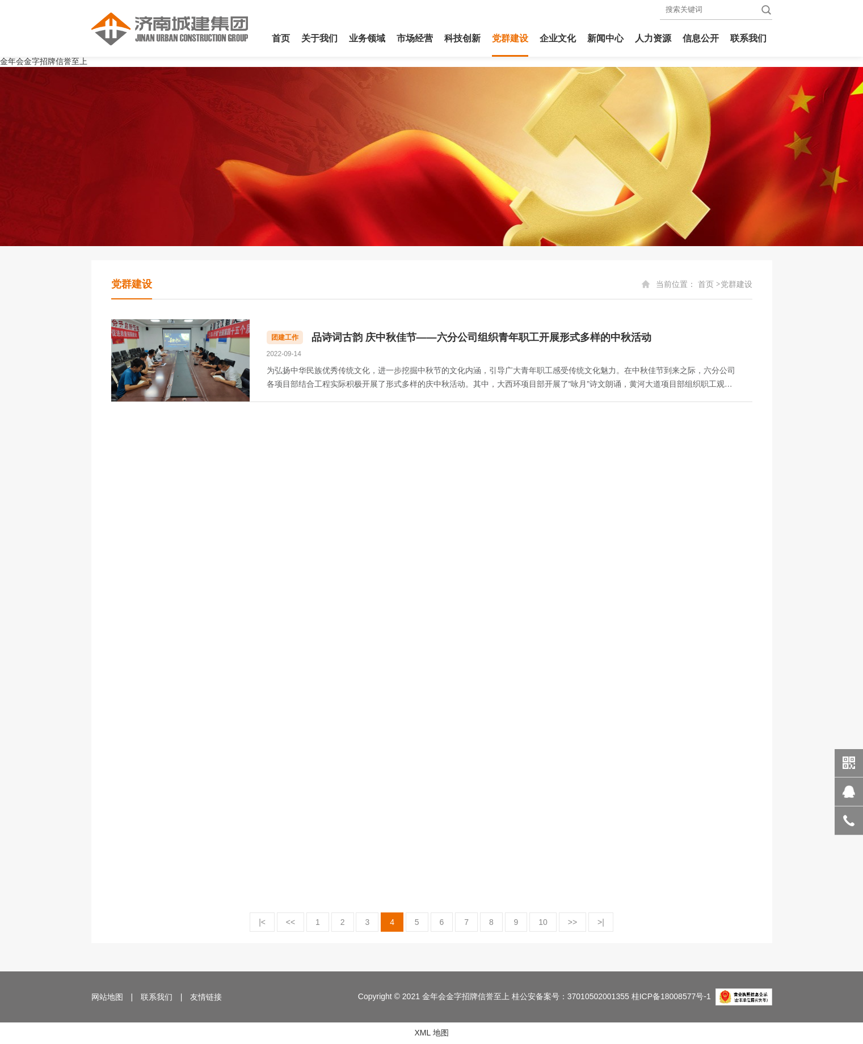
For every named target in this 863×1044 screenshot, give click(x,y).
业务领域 (367, 38)
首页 (281, 38)
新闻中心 (605, 38)
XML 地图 (431, 1032)
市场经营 (415, 38)
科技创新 (462, 38)
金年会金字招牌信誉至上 (43, 61)
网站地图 (107, 996)
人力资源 (653, 38)
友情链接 (206, 996)
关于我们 (319, 38)
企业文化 (558, 38)
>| (600, 922)
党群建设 (510, 38)
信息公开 (701, 38)
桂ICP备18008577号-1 (671, 996)
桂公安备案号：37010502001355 (570, 996)
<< (290, 922)
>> (572, 922)
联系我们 (748, 38)
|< (262, 922)
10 (543, 922)
